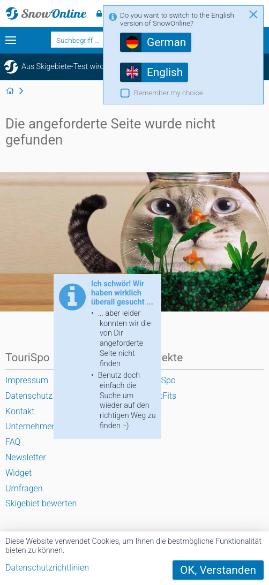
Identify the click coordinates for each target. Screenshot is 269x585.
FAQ (12, 442)
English (165, 72)
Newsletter (25, 457)
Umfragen (24, 488)
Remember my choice (168, 93)
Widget (18, 473)
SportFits (159, 396)
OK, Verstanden (218, 570)
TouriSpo (159, 380)
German (166, 42)
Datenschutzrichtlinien (47, 568)
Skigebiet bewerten (41, 503)
